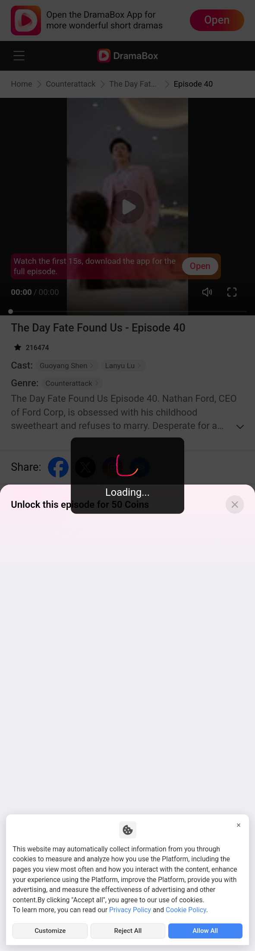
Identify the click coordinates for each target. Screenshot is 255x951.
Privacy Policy (130, 909)
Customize (50, 930)
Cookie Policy (186, 909)
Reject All (127, 930)
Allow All (205, 930)
